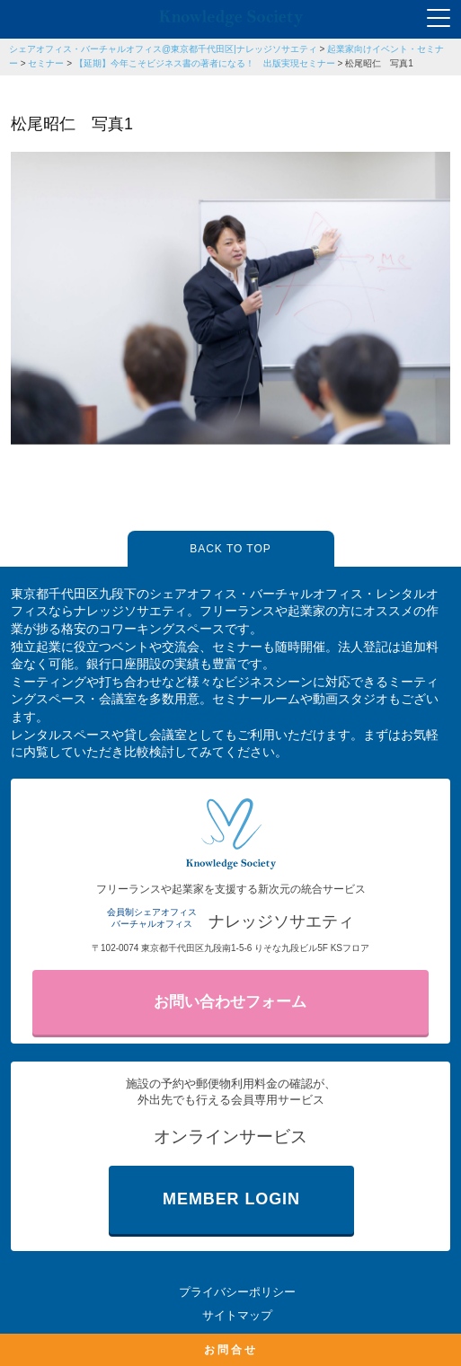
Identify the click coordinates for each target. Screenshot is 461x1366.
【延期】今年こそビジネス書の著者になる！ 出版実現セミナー (205, 63)
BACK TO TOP (230, 548)
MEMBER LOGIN (231, 1199)
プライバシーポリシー (237, 1292)
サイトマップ (237, 1315)
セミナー (46, 63)
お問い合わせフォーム (230, 1001)
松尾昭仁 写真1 (379, 63)
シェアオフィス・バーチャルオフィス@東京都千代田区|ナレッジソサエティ (163, 49)
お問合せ (231, 1350)
